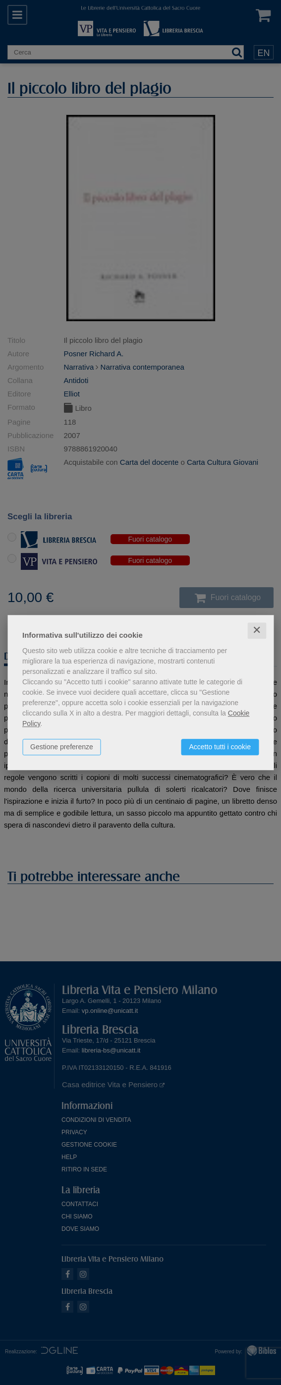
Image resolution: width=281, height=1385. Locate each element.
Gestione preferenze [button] (61, 747)
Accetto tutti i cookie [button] (220, 747)
